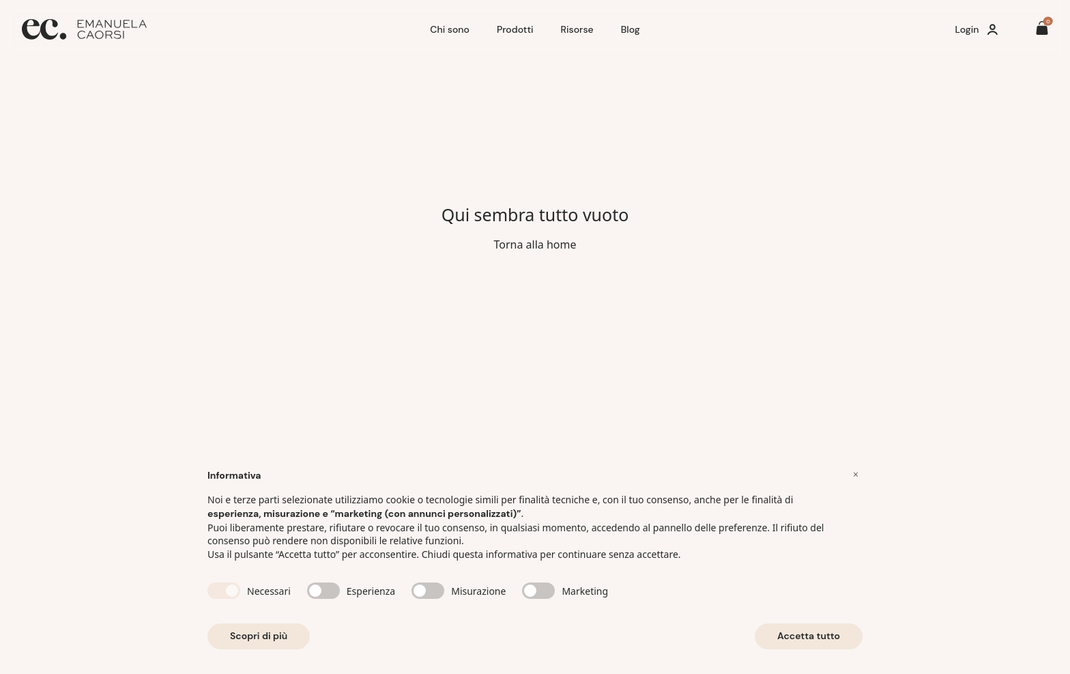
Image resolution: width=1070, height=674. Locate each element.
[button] (856, 475)
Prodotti (515, 29)
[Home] (220, 29)
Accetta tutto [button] (808, 636)
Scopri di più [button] (258, 636)
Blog (630, 29)
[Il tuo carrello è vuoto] (1042, 29)
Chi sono (449, 29)
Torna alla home (534, 244)
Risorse (577, 29)
